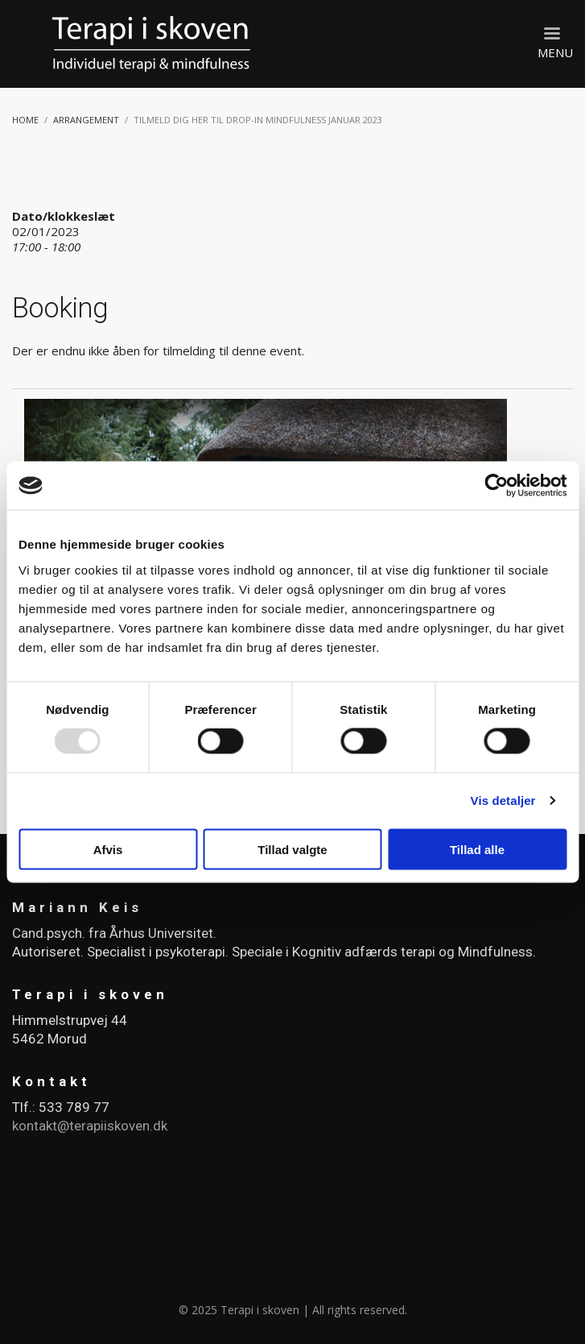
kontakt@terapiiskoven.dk (89, 1126)
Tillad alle (477, 849)
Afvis (108, 849)
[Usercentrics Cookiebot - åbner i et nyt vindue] (496, 486)
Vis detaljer (503, 800)
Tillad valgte (292, 849)
